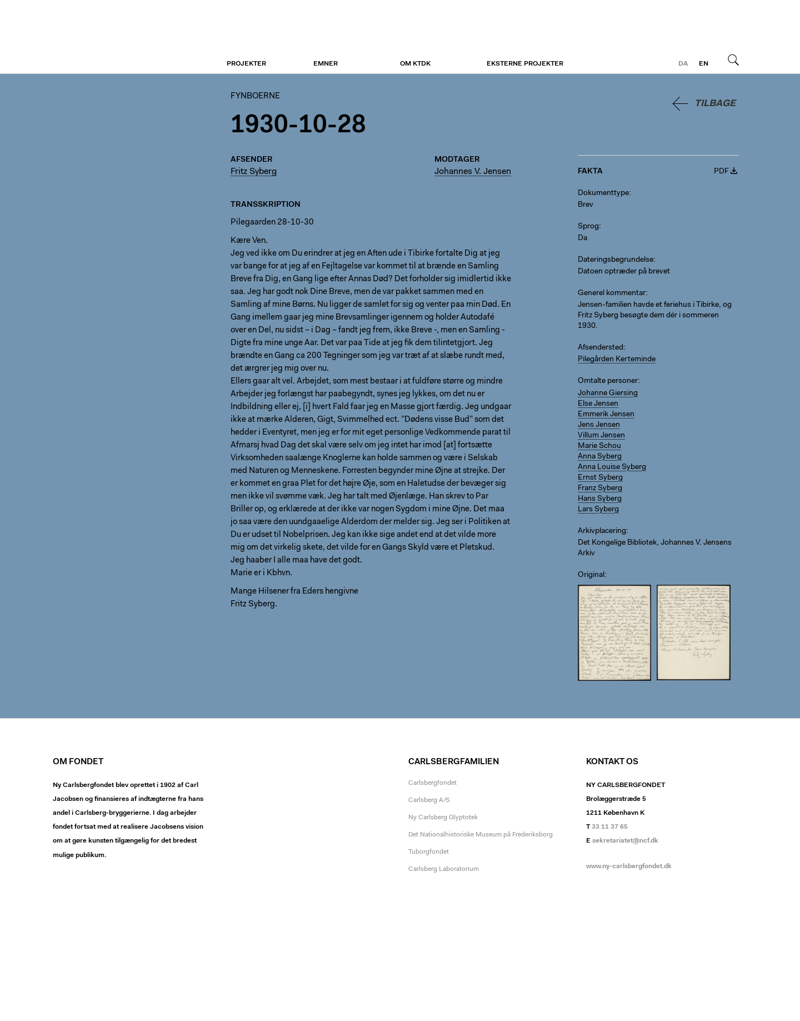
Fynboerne (121, 37)
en (703, 64)
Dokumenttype (603, 193)
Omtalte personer (608, 381)
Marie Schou (599, 446)
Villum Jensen (601, 436)
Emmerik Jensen (606, 415)
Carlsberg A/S (429, 800)
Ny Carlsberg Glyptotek (443, 817)
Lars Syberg (598, 510)
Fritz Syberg (254, 171)
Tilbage (715, 103)
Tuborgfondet (428, 852)
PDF (721, 172)
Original (591, 575)
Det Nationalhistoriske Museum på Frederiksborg (480, 834)
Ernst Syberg (600, 478)
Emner (325, 64)
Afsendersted (600, 348)
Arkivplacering (602, 531)
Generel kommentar (612, 293)
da (683, 64)
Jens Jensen (599, 425)
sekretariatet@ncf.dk (625, 841)
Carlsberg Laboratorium (443, 869)
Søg (733, 59)
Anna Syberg (600, 457)
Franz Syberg (600, 488)
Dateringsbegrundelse (615, 260)
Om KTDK (415, 64)
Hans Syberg (600, 499)
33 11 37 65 (610, 827)
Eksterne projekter (525, 64)
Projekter (246, 64)
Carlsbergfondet (432, 783)
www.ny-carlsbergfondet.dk (629, 866)
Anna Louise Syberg (612, 467)
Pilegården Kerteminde (617, 359)
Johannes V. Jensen (472, 171)
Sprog (588, 227)
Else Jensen (598, 404)
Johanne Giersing (608, 393)
